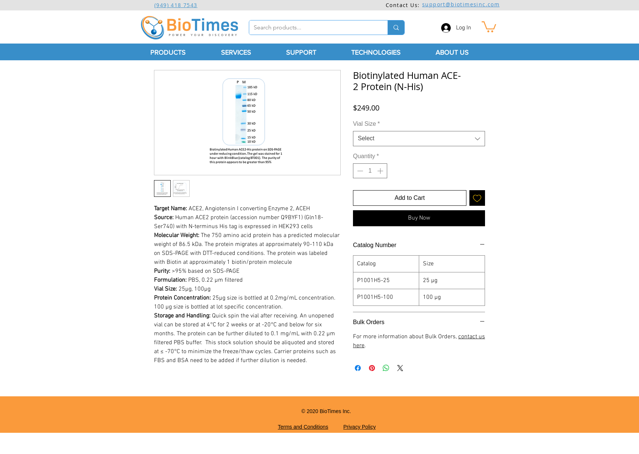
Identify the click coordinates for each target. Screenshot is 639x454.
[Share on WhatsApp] (386, 368)
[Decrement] (359, 171)
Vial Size (366, 124)
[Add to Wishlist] (477, 198)
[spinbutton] (370, 171)
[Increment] (381, 171)
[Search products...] (313, 27)
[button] (489, 26)
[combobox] (419, 138)
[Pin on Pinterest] (371, 368)
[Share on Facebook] (357, 368)
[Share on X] (400, 368)
